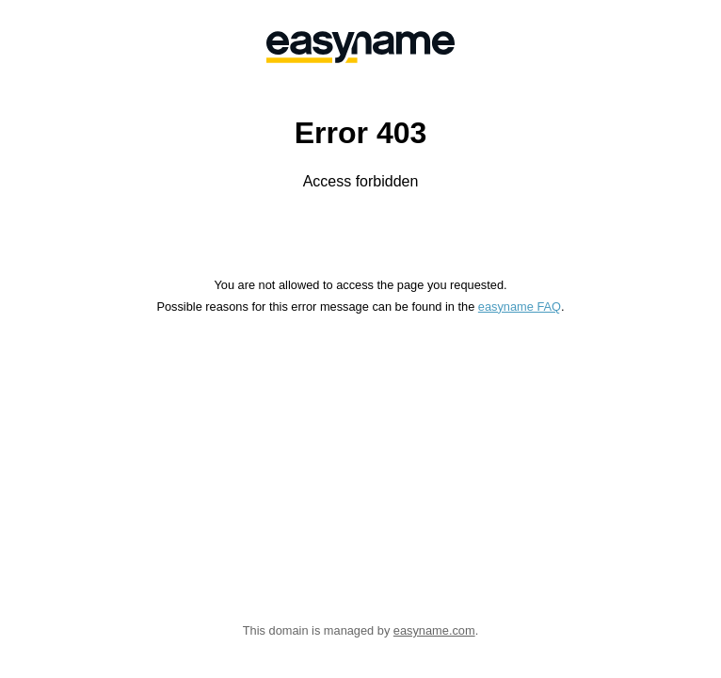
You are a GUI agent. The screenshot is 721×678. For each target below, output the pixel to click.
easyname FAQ (519, 306)
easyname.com (434, 630)
